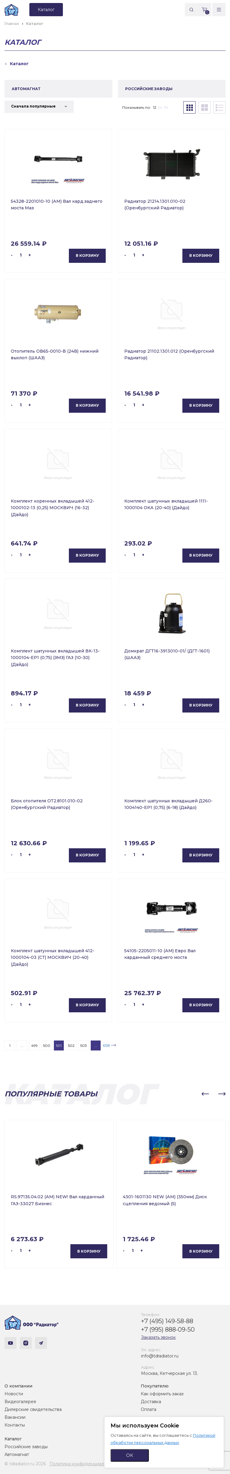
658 (106, 1045)
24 (160, 107)
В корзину (87, 255)
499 (34, 1045)
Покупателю (155, 1386)
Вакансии (14, 1417)
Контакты (14, 1425)
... (22, 1045)
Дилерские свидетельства (33, 1409)
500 (46, 1045)
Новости (13, 1394)
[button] (205, 1094)
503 (83, 1045)
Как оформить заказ (162, 1394)
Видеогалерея (20, 1401)
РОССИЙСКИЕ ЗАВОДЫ (148, 89)
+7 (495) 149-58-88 (167, 1321)
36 (166, 107)
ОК (129, 1455)
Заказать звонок (158, 1337)
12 (154, 107)
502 (71, 1045)
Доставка (151, 1401)
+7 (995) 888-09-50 (168, 1329)
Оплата (148, 1409)
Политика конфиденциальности (84, 1463)
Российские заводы (26, 1446)
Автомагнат (16, 1454)
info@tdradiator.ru (159, 1356)
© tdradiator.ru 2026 (25, 1463)
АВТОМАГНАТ (26, 89)
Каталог (13, 1439)
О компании (18, 1386)
